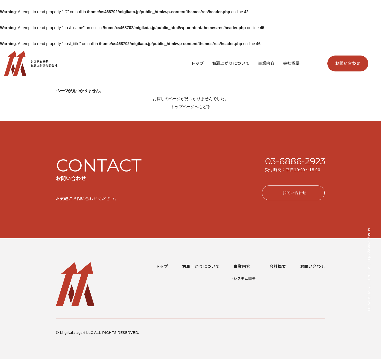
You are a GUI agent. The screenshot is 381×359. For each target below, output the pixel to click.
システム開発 (244, 278)
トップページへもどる (191, 107)
